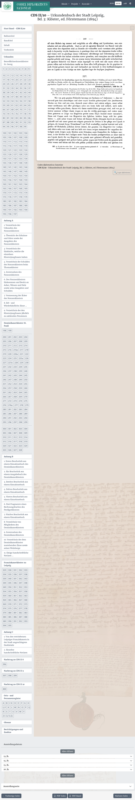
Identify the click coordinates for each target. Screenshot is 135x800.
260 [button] (25, 388)
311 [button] (9, 437)
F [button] (21, 703)
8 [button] (25, 69)
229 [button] (21, 362)
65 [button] (29, 105)
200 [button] (4, 337)
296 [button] (9, 422)
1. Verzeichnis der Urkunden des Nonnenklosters (12, 228)
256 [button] (4, 388)
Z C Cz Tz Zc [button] (8, 716)
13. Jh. (6, 756)
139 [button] (25, 163)
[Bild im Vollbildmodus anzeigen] (132, 28)
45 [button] (4, 96)
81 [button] (8, 118)
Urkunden (8, 57)
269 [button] (20, 396)
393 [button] (25, 621)
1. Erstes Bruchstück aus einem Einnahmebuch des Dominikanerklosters (16, 464)
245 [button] (25, 375)
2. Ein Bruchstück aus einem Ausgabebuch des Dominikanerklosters (15, 474)
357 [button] (20, 591)
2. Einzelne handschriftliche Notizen (15, 651)
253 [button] (15, 384)
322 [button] (15, 445)
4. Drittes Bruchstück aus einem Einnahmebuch (15, 490)
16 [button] (29, 75)
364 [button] (4, 600)
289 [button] (25, 413)
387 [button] (20, 617)
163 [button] (20, 184)
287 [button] (15, 413)
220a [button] (15, 354)
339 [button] (4, 578)
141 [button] (9, 167)
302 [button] (15, 428)
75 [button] (12, 114)
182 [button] (15, 201)
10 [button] (4, 75)
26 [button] (12, 84)
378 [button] (25, 608)
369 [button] (4, 604)
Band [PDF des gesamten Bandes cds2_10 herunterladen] (75, 795)
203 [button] (20, 337)
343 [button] (25, 578)
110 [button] (4, 141)
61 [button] (12, 105)
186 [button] (9, 205)
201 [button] (9, 337)
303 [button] (20, 428)
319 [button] (25, 441)
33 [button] (12, 88)
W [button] (20, 711)
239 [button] (20, 371)
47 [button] (12, 96)
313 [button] (20, 437)
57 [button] (25, 101)
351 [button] (15, 587)
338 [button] (25, 574)
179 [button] (25, 197)
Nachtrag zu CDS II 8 (14, 659)
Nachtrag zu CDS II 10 (14, 684)
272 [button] (9, 401)
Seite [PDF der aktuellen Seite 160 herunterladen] (60, 795)
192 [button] (15, 209)
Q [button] (29, 707)
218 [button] (26, 350)
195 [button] (4, 214)
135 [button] (4, 163)
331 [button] (15, 570)
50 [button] (25, 96)
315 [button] (4, 441)
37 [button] (29, 88)
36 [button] (25, 88)
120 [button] (4, 150)
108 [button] (20, 137)
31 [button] (4, 88)
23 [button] (29, 79)
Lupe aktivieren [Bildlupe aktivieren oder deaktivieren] (122, 172)
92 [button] (25, 122)
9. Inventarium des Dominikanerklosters (14, 533)
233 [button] (15, 367)
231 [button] (4, 367)
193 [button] (20, 209)
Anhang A (8, 220)
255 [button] (25, 384)
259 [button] (20, 388)
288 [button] (20, 413)
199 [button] (9, 330)
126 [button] (9, 154)
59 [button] (4, 105)
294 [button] (25, 418)
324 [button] (25, 445)
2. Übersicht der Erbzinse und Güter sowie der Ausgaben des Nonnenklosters (15, 239)
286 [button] (9, 413)
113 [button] (20, 141)
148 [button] (20, 171)
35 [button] (21, 88)
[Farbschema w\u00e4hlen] (130, 3)
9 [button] (28, 69)
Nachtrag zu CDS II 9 (14, 671)
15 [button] (25, 75)
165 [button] (4, 188)
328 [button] (20, 450)
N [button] (18, 707)
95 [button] (8, 126)
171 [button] (9, 192)
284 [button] (25, 409)
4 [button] (12, 69)
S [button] (6, 711)
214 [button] (25, 345)
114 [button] (25, 141)
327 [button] (15, 450)
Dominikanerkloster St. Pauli (15, 324)
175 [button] (4, 197)
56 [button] (21, 101)
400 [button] (4, 689)
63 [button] (21, 105)
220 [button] (9, 354)
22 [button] (25, 79)
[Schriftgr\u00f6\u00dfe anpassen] (125, 3)
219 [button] (4, 354)
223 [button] (4, 358)
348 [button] (25, 583)
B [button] (6, 703)
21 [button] (21, 79)
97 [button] (17, 126)
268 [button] (15, 396)
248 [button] (15, 379)
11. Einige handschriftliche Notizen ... (16, 554)
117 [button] (15, 146)
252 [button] (9, 384)
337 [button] (20, 574)
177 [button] (15, 197)
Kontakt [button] (86, 4)
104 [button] (25, 133)
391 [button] (15, 621)
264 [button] (20, 392)
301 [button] (9, 428)
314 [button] (25, 437)
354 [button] (4, 591)
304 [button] (25, 428)
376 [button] (15, 608)
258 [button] (15, 388)
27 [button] (17, 84)
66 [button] (4, 109)
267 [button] (9, 396)
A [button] (3, 703)
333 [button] (25, 570)
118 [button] (20, 146)
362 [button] (20, 595)
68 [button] (12, 109)
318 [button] (20, 441)
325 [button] (4, 450)
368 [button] (25, 600)
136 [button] (9, 163)
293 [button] (20, 418)
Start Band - (14, 28)
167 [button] (15, 188)
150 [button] (4, 175)
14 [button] (21, 75)
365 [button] (9, 600)
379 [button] (4, 612)
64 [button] (25, 105)
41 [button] (17, 92)
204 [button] (25, 337)
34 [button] (17, 88)
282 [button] (15, 409)
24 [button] (4, 84)
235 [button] (25, 367)
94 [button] (4, 126)
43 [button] (25, 92)
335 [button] (9, 574)
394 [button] (4, 625)
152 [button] (15, 175)
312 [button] (15, 437)
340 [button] (9, 578)
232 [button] (9, 367)
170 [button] (4, 192)
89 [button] (12, 122)
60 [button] (8, 105)
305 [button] (4, 433)
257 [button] (9, 388)
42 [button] (21, 92)
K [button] (8, 707)
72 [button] (29, 109)
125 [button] (4, 154)
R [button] (3, 711)
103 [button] (20, 133)
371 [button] (15, 604)
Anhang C (8, 632)
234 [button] (20, 367)
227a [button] (10, 362)
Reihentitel (9, 36)
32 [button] (8, 88)
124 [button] (25, 150)
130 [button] (4, 158)
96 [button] (12, 126)
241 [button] (4, 375)
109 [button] (25, 137)
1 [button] (3, 69)
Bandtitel (8, 40)
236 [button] (4, 371)
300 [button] (4, 428)
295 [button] (4, 422)
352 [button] (20, 587)
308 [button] (20, 433)
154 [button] (25, 175)
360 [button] (9, 595)
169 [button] (25, 188)
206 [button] (9, 341)
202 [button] (15, 337)
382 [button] (20, 612)
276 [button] (4, 405)
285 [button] (4, 413)
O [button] (22, 707)
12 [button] (12, 75)
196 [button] (9, 214)
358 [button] (25, 591)
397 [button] (4, 675)
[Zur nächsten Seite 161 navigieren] (122, 796)
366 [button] (15, 600)
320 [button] (4, 445)
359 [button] (4, 595)
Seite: (112, 3)
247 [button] (9, 379)
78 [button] (25, 114)
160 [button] (4, 184)
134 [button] (25, 158)
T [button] (9, 711)
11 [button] (8, 75)
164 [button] (25, 184)
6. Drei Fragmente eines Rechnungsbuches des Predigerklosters (15, 507)
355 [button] (9, 591)
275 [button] (25, 401)
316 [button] (9, 441)
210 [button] (4, 345)
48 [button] (17, 96)
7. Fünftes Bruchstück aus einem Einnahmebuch (16, 515)
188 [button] (20, 205)
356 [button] (15, 591)
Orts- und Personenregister (12, 697)
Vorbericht (9, 50)
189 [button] (25, 205)
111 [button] (9, 141)
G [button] (25, 703)
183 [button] (20, 201)
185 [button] (4, 205)
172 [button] (15, 192)
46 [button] (8, 96)
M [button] (15, 707)
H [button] (28, 703)
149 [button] (25, 171)
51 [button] (29, 96)
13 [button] (17, 75)
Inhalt (7, 45)
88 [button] (8, 122)
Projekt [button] (75, 4)
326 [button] (9, 450)
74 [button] (8, 114)
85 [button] (25, 118)
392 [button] (20, 621)
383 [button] (25, 612)
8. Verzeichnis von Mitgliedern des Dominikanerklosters (14, 525)
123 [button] (20, 150)
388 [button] (25, 617)
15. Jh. (6, 765)
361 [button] (15, 595)
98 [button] (21, 126)
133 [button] (20, 158)
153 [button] (20, 175)
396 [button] (4, 664)
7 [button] (22, 69)
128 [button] (20, 154)
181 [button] (9, 201)
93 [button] (29, 122)
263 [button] (15, 392)
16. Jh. (6, 769)
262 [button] (9, 392)
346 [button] (15, 583)
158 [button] (20, 180)
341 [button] (15, 578)
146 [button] (9, 171)
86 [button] (29, 118)
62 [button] (17, 105)
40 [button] (12, 92)
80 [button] (4, 118)
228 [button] (16, 362)
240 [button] (25, 371)
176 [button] (9, 197)
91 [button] (21, 122)
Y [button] (23, 711)
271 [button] (4, 401)
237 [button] (9, 371)
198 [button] (4, 330)
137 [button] (15, 163)
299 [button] (25, 422)
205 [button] (4, 341)
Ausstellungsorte (11, 786)
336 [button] (15, 574)
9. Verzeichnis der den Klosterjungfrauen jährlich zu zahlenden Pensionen (16, 313)
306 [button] (9, 433)
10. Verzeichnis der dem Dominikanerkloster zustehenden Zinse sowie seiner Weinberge (16, 543)
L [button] (11, 707)
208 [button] (20, 341)
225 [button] (15, 358)
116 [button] (9, 146)
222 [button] (26, 354)
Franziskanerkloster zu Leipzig (15, 564)
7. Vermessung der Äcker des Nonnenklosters (15, 296)
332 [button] (20, 570)
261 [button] (4, 392)
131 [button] (9, 158)
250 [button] (25, 379)
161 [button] (9, 184)
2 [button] (6, 69)
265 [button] (25, 392)
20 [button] (17, 79)
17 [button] (4, 79)
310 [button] (4, 437)
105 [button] (4, 137)
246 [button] (4, 379)
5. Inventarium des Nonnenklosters (12, 273)
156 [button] (9, 180)
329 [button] (4, 570)
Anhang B (8, 456)
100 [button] (4, 133)
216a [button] (15, 350)
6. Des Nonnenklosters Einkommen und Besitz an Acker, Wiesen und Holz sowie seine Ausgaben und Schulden (16, 285)
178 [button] (20, 197)
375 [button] (9, 608)
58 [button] (29, 101)
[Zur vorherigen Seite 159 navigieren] (11, 796)
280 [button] (4, 409)
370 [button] (9, 604)
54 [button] (12, 101)
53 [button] (8, 101)
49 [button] (21, 96)
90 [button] (17, 122)
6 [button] (19, 69)
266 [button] (4, 396)
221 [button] (21, 354)
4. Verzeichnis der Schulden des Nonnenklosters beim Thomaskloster (17, 265)
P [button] (25, 707)
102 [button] (15, 133)
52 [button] (4, 101)
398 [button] (9, 675)
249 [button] (20, 379)
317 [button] (15, 441)
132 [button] (15, 158)
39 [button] (8, 92)
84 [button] (21, 118)
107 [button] (15, 137)
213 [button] (20, 345)
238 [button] (15, 371)
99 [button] (25, 126)
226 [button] (26, 358)
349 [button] (4, 587)
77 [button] (21, 114)
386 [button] (15, 617)
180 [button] (4, 201)
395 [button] (9, 625)
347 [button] (20, 583)
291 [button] (9, 418)
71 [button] (25, 109)
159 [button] (25, 180)
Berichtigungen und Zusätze (13, 730)
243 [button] (15, 375)
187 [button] (15, 205)
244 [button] (20, 375)
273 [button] (15, 401)
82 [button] (12, 118)
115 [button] (4, 146)
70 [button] (21, 109)
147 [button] (15, 171)
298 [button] (20, 422)
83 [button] (17, 118)
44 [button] (29, 92)
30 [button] (29, 84)
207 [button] (15, 341)
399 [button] (15, 675)
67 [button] (8, 109)
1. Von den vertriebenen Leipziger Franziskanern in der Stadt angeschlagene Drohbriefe (16, 640)
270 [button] (25, 396)
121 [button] (9, 150)
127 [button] (15, 154)
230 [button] (26, 362)
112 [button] (15, 141)
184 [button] (25, 201)
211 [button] (9, 345)
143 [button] (20, 167)
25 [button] (8, 84)
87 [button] (4, 122)
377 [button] (20, 608)
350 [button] (9, 587)
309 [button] (25, 433)
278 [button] (21, 405)
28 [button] (21, 84)
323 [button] (20, 445)
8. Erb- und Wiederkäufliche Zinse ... (15, 304)
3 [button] (9, 69)
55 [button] (17, 101)
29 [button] (25, 84)
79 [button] (29, 114)
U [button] (13, 711)
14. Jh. (6, 760)
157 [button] (15, 180)
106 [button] (9, 137)
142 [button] (15, 167)
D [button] (15, 703)
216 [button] (9, 350)
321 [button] (9, 445)
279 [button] (26, 405)
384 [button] (4, 617)
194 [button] (25, 209)
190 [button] (4, 209)
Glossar (7, 722)
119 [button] (25, 146)
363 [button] (25, 595)
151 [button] (9, 175)
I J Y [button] (4, 707)
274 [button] (20, 401)
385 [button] (9, 617)
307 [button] (15, 433)
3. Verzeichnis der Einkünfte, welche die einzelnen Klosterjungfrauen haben (16, 252)
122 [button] (15, 150)
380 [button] (9, 612)
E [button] (18, 703)
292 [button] (15, 418)
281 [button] (9, 409)
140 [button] (4, 167)
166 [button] (9, 188)
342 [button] (20, 578)
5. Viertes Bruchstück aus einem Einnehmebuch (15, 498)
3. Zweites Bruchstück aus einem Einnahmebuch (16, 483)
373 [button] (25, 604)
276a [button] (10, 405)
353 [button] (25, 587)
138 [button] (20, 163)
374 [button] (4, 608)
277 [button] (16, 405)
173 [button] (20, 192)
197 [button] (15, 214)
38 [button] (4, 92)
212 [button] (15, 345)
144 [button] (25, 167)
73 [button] (4, 114)
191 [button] (9, 209)
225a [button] (21, 358)
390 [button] (9, 621)
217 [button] (21, 350)
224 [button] (9, 358)
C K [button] (10, 703)
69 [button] (17, 109)
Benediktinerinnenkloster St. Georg (16, 62)
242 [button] (9, 375)
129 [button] (25, 154)
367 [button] (20, 600)
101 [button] (9, 133)
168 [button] (20, 188)
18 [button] (8, 79)
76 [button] (17, 114)
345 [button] (9, 583)
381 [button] (15, 612)
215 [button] (4, 350)
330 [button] (9, 570)
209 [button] (25, 341)
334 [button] (4, 574)
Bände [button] (65, 4)
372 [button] (20, 604)
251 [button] (4, 384)
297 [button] (15, 422)
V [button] (16, 711)
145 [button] (4, 171)
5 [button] (16, 69)
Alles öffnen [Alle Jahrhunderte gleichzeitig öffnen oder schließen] (67, 751)
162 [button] (15, 184)
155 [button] (4, 180)
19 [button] (12, 79)
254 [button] (20, 384)
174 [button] (25, 192)
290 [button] (4, 418)
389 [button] (4, 621)
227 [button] (4, 362)
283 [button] (20, 409)
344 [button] (4, 583)
